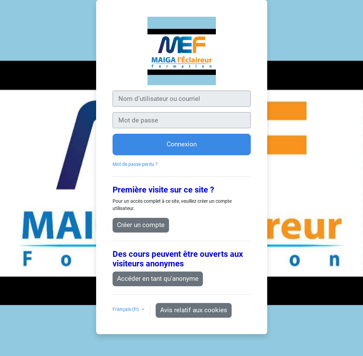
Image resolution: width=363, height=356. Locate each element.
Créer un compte (141, 225)
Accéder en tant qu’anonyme (157, 278)
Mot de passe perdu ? (135, 164)
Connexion (182, 144)
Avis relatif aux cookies (193, 310)
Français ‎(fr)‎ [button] (126, 309)
